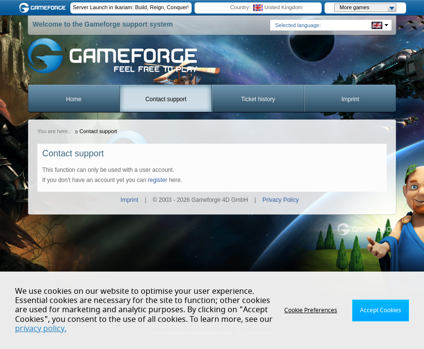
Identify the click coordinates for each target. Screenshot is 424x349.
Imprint (350, 99)
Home (74, 99)
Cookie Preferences (310, 310)
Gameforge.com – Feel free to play (44, 7)
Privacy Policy (280, 200)
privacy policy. (40, 328)
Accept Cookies (380, 310)
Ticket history (258, 99)
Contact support (166, 99)
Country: (240, 7)
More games (368, 8)
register (157, 180)
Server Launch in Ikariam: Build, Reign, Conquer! (131, 7)
